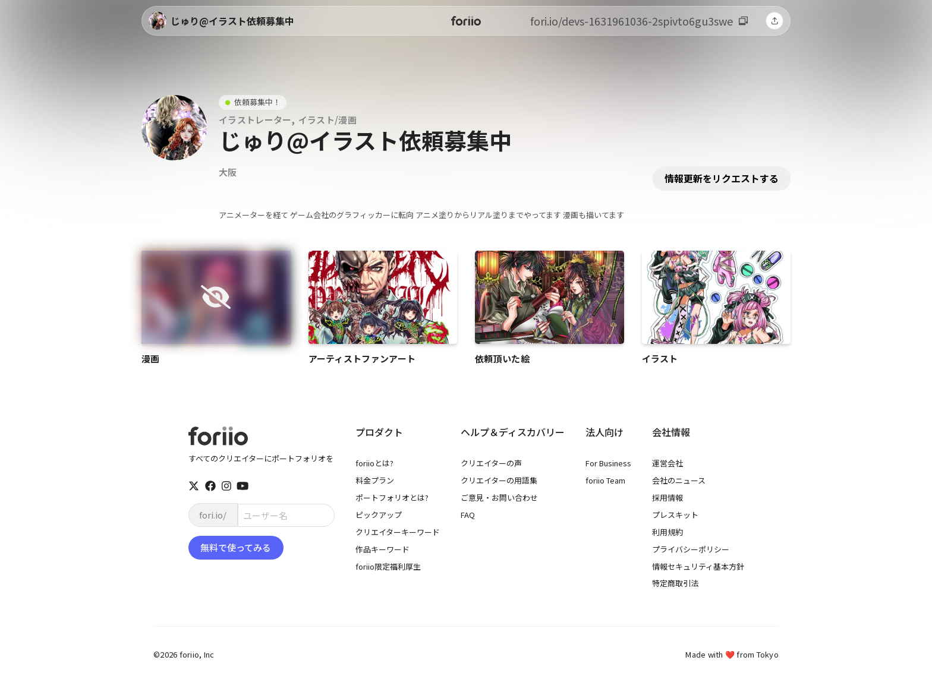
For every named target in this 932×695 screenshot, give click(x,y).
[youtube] (242, 486)
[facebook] (210, 486)
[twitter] (193, 486)
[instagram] (226, 486)
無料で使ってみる (235, 547)
